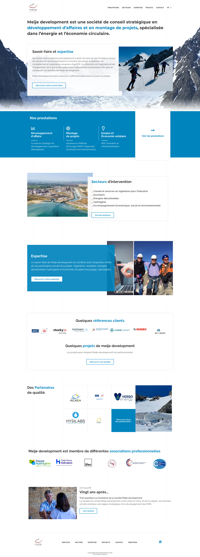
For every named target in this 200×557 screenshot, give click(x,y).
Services (66, 542)
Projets (149, 8)
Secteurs (126, 8)
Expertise (138, 8)
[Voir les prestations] (153, 130)
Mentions (132, 542)
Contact (160, 8)
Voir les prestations (153, 135)
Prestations (113, 8)
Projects (106, 542)
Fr (169, 8)
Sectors (79, 542)
